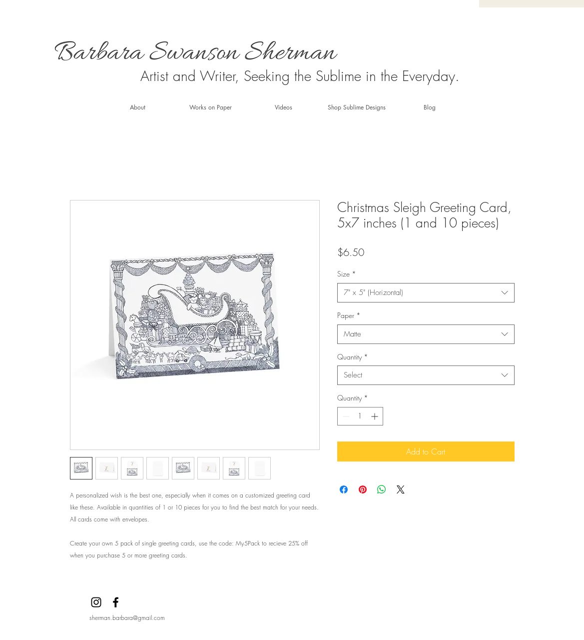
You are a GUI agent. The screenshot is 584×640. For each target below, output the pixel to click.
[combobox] (426, 292)
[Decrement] (345, 416)
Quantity (352, 357)
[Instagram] (96, 602)
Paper (349, 315)
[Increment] (375, 416)
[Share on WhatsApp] (382, 490)
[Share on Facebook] (344, 490)
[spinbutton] (360, 416)
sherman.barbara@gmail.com (127, 618)
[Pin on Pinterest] (363, 490)
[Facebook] (115, 602)
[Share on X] (401, 490)
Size (346, 273)
